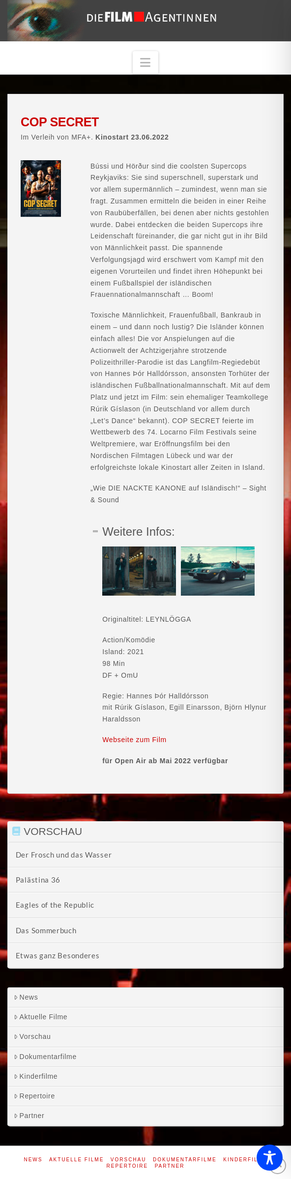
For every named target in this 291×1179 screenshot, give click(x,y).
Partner (29, 1116)
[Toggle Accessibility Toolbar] (270, 1158)
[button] (145, 62)
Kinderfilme (36, 1076)
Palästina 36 (38, 879)
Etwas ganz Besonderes (58, 955)
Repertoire (34, 1096)
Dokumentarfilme (45, 1057)
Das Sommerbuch (46, 930)
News (26, 997)
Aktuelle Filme (41, 1017)
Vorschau (32, 1036)
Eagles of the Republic (55, 904)
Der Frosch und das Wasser (64, 854)
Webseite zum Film (134, 740)
